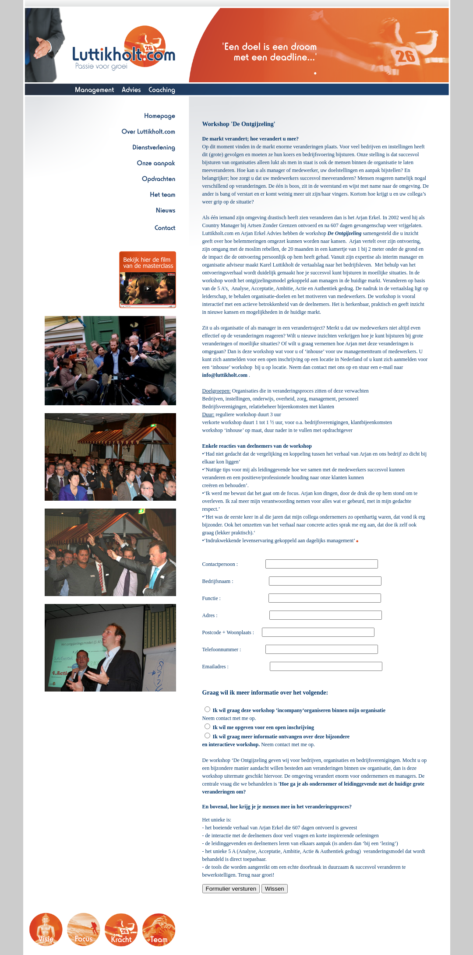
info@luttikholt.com (225, 375)
